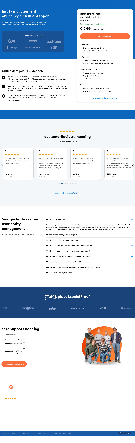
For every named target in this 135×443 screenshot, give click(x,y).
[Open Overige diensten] (37, 4)
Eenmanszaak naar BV (55, 397)
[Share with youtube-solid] (124, 433)
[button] (89, 219)
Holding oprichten (53, 393)
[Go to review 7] (70, 183)
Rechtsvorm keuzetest (77, 390)
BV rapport (73, 401)
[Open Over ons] (77, 4)
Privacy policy (41, 433)
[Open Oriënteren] (65, 4)
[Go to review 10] (75, 183)
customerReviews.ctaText (67, 193)
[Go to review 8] (72, 183)
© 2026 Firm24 (9, 433)
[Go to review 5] (67, 183)
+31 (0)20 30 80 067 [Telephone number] (55, 420)
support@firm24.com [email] (77, 420)
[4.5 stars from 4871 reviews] (24, 398)
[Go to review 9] (74, 183)
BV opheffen (51, 401)
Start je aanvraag (105, 36)
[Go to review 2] (61, 183)
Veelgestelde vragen (121, 393)
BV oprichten (51, 390)
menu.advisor (102, 4)
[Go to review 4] (65, 183)
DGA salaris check (75, 393)
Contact (117, 401)
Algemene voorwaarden (62, 433)
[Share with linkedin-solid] (128, 433)
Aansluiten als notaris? (100, 397)
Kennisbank (118, 397)
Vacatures (95, 393)
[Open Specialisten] (52, 4)
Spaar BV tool (74, 397)
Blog (115, 390)
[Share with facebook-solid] (120, 433)
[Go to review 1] (59, 183)
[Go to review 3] (63, 183)
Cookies (25, 433)
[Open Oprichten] (22, 4)
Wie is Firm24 (97, 390)
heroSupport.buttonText (14, 364)
